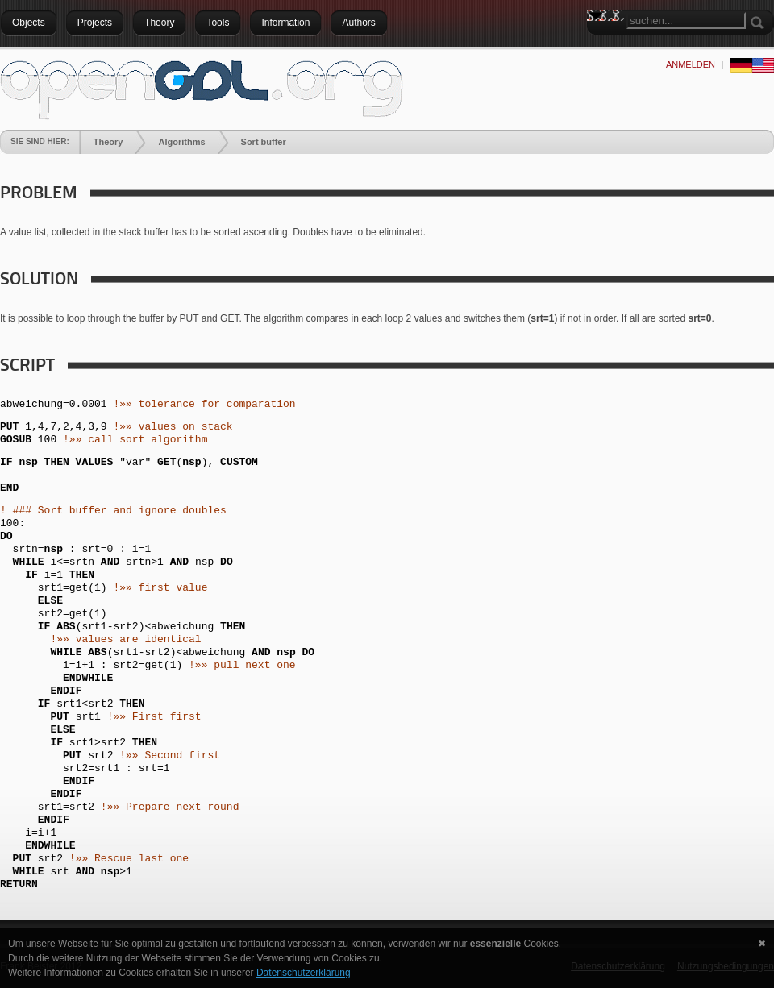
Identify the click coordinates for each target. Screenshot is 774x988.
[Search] (686, 20)
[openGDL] (201, 87)
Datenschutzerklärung (303, 972)
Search (599, 44)
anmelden (690, 64)
